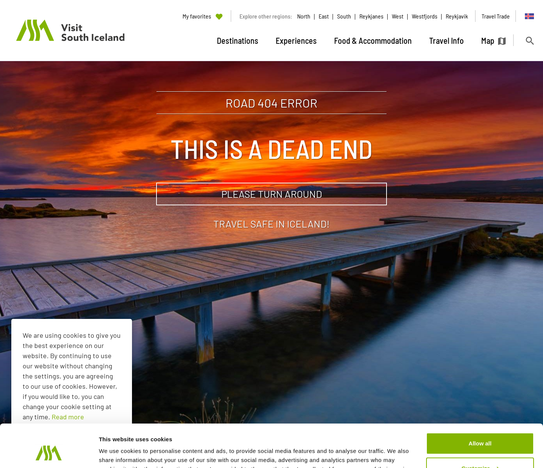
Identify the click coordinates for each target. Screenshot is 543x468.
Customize (480, 431)
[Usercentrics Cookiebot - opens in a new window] (49, 453)
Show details (116, 453)
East (324, 16)
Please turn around (271, 194)
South (344, 16)
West (397, 16)
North (303, 16)
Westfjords (424, 16)
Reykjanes (371, 16)
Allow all (480, 406)
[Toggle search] (529, 40)
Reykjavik (457, 16)
